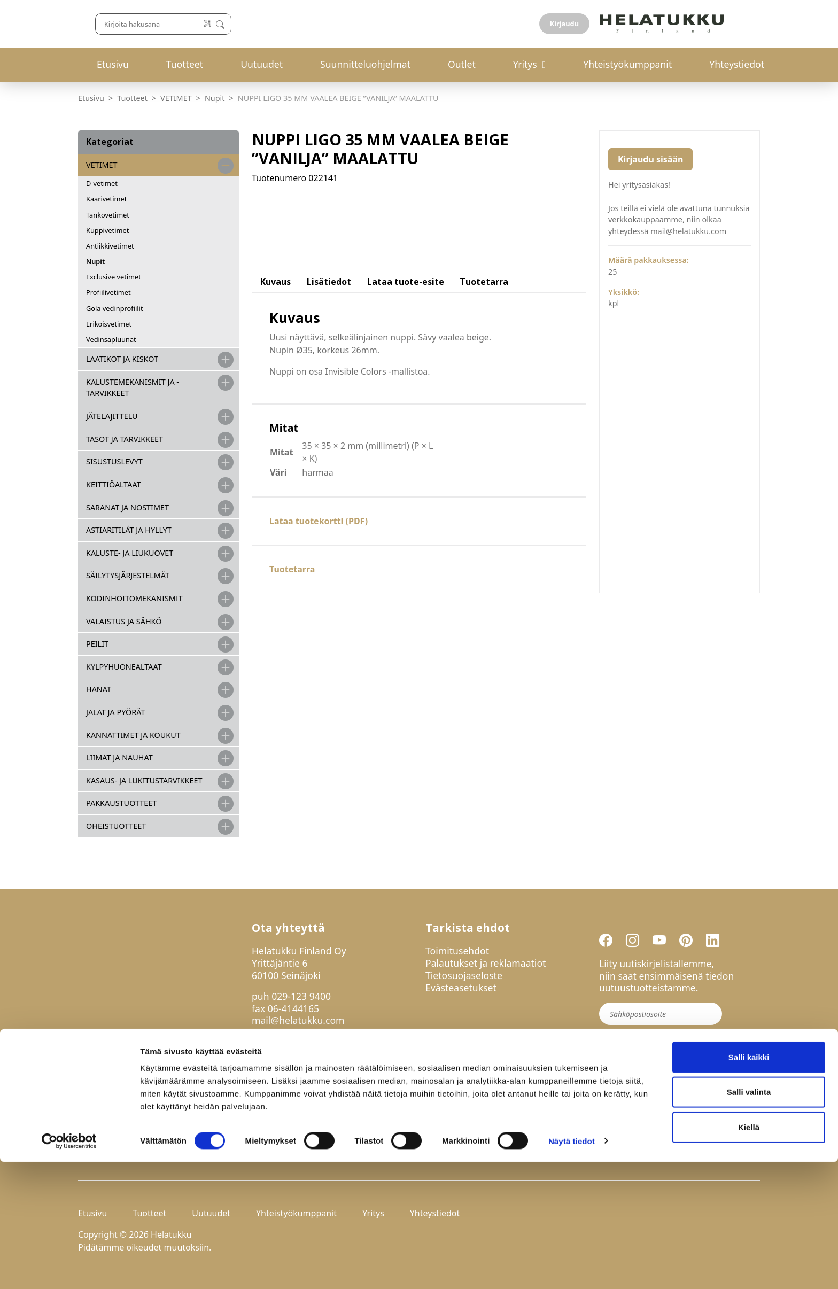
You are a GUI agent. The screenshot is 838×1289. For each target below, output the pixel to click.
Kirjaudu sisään (650, 159)
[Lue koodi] (532, 23)
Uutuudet (261, 64)
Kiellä (748, 1254)
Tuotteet (184, 64)
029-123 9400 (301, 996)
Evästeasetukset (460, 987)
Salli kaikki (749, 1184)
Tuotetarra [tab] (484, 282)
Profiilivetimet (108, 292)
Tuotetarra (292, 569)
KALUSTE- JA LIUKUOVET (129, 553)
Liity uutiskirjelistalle (647, 1065)
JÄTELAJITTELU (112, 416)
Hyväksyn (654, 1038)
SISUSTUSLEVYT (114, 461)
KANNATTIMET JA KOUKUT (133, 735)
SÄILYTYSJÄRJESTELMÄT (127, 575)
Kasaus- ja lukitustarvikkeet (144, 780)
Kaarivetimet (106, 199)
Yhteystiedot (736, 64)
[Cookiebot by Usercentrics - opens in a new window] (69, 1268)
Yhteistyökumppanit (627, 64)
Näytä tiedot (571, 1267)
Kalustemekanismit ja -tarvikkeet (132, 388)
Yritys (525, 64)
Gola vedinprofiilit (114, 308)
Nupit (215, 98)
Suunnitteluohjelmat (365, 64)
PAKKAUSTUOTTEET (121, 803)
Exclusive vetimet (113, 277)
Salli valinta (749, 1219)
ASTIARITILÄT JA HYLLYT (129, 530)
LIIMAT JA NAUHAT (119, 757)
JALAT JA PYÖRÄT (115, 712)
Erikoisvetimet (108, 324)
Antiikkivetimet (110, 246)
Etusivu (113, 64)
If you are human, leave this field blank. (671, 1094)
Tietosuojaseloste (463, 975)
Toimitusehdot (457, 950)
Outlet (462, 64)
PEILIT (97, 644)
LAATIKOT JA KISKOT (122, 359)
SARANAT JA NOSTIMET (127, 507)
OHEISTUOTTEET (116, 826)
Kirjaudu (734, 23)
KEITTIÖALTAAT (113, 484)
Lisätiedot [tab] (329, 282)
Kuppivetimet (107, 230)
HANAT (98, 689)
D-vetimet (102, 183)
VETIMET (176, 98)
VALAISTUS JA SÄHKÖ (123, 621)
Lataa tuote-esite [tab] (405, 282)
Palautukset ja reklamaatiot (485, 963)
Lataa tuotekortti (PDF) (318, 521)
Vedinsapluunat (111, 339)
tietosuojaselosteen (678, 1038)
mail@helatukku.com (298, 1020)
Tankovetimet (107, 215)
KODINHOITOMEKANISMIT (134, 598)
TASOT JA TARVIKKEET (124, 439)
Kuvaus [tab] (275, 282)
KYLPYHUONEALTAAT (124, 667)
